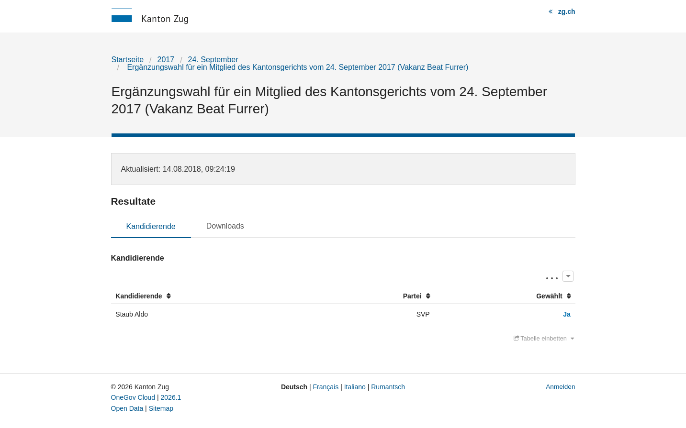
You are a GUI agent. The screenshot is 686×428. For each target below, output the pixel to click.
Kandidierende (151, 226)
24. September (213, 59)
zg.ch (566, 11)
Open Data (127, 408)
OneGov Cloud (133, 397)
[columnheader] (214, 296)
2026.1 (171, 397)
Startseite (128, 59)
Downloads (225, 226)
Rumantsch (388, 387)
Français (326, 387)
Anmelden (560, 386)
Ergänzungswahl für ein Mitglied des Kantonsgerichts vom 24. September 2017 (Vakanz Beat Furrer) (296, 67)
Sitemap (161, 408)
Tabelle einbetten (544, 338)
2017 (166, 59)
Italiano (355, 387)
